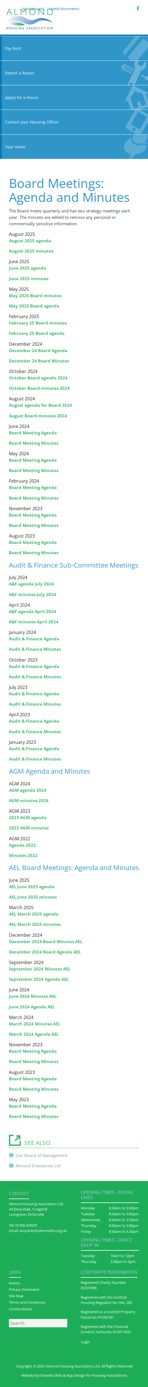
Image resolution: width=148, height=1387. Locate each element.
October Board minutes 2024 (39, 388)
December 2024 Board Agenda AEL (45, 952)
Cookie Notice (20, 1308)
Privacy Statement (24, 1289)
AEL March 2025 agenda (33, 914)
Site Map (16, 1295)
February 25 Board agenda (37, 333)
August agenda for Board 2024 (40, 405)
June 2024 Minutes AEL (32, 996)
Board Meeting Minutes (33, 443)
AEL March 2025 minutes (35, 924)
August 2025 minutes (31, 251)
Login (85, 1341)
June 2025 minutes (28, 278)
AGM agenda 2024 (27, 790)
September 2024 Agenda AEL (39, 979)
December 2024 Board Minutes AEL (45, 941)
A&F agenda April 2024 (32, 611)
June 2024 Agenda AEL (32, 1007)
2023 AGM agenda (27, 817)
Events (14, 1283)
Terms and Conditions (27, 1302)
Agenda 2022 (22, 845)
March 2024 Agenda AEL (34, 1034)
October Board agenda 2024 (38, 378)
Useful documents (64, 8)
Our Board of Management (41, 1155)
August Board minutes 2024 (38, 415)
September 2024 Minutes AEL (39, 969)
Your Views (74, 147)
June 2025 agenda (27, 268)
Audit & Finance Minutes (35, 649)
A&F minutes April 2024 (33, 621)
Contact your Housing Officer (74, 122)
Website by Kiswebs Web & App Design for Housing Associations (74, 1375)
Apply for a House (74, 97)
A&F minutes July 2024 (32, 594)
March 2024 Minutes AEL (34, 1024)
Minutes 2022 (23, 855)
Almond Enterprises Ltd (38, 1165)
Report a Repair (74, 73)
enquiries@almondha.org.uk (43, 1230)
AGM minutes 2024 (29, 800)
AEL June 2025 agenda (31, 886)
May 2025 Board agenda (34, 306)
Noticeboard (33, 8)
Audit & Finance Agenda (34, 639)
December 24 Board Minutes (39, 361)
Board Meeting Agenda (33, 432)
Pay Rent (74, 48)
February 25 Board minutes (38, 323)
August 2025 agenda (30, 240)
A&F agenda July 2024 (31, 584)
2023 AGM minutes (29, 828)
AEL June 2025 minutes (33, 897)
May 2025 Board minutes (35, 295)
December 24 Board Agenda (38, 350)
